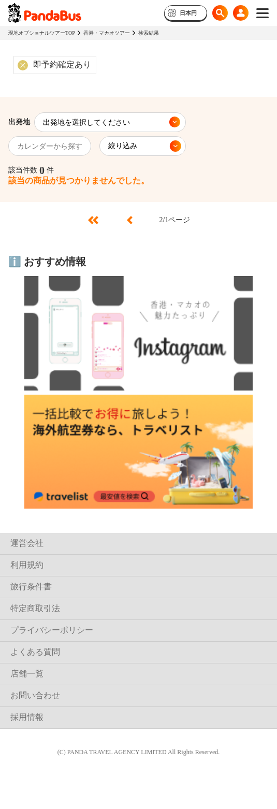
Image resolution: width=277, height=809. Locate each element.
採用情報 (26, 717)
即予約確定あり (62, 64)
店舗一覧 (26, 673)
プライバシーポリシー (51, 630)
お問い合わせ (35, 695)
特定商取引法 (35, 608)
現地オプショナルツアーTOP (41, 33)
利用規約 (26, 564)
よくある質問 (35, 651)
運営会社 (26, 543)
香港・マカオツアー (106, 33)
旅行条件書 (31, 586)
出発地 (19, 122)
